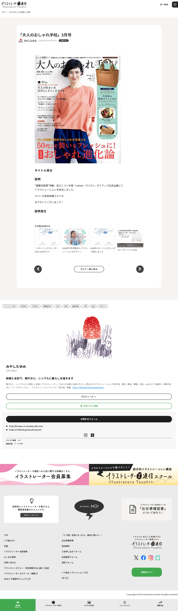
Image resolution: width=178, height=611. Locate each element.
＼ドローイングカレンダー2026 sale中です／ (48, 240)
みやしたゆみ (30, 40)
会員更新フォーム (69, 557)
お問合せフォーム (89, 418)
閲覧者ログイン (18, 604)
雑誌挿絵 (75, 306)
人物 (85, 306)
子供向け (35, 306)
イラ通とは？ (10, 540)
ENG (166, 4)
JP (161, 4)
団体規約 (66, 546)
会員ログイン (147, 572)
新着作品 (160, 603)
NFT (65, 578)
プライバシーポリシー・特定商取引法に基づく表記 (26, 568)
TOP (6, 535)
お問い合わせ (10, 562)
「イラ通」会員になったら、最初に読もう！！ (82, 535)
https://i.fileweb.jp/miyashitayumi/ (88, 387)
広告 (66, 306)
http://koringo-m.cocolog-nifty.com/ (24, 426)
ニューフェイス (124, 603)
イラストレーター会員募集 (15, 551)
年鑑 (6, 546)
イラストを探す (89, 603)
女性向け (24, 306)
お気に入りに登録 (89, 405)
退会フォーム (67, 562)
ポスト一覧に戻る (89, 269)
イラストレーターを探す (53, 603)
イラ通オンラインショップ (75, 572)
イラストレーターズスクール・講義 (21, 573)
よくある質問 (10, 557)
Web (58, 306)
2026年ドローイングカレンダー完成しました (103, 240)
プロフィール (88, 396)
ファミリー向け (10, 306)
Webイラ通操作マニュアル (17, 578)
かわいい (103, 306)
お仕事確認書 (67, 540)
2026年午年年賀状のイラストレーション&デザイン (75, 240)
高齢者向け (47, 306)
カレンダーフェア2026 (130, 240)
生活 (93, 306)
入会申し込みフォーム (71, 551)
